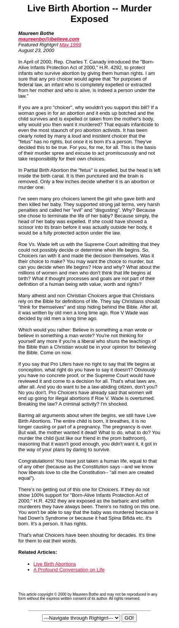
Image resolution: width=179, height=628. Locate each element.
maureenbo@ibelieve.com (48, 39)
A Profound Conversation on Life (69, 569)
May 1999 (70, 45)
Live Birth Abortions (54, 564)
